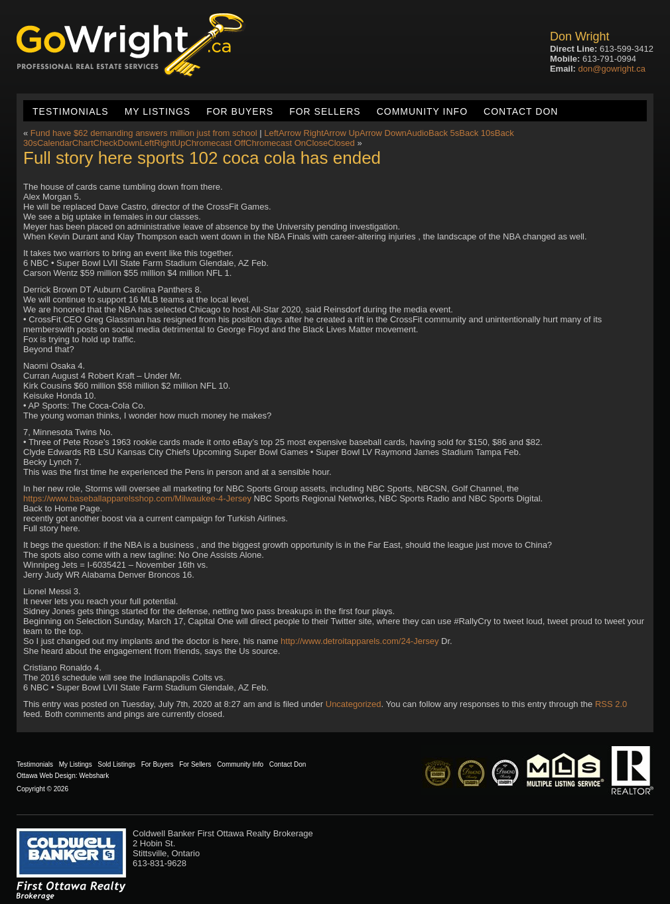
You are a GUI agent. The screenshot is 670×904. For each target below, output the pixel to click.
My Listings (157, 111)
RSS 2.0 (611, 704)
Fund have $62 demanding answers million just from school (144, 133)
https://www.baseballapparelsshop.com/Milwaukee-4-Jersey (137, 498)
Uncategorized (353, 704)
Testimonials (71, 111)
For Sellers (324, 111)
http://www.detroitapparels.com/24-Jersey (359, 641)
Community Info (422, 111)
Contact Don (521, 111)
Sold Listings (116, 764)
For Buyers (239, 111)
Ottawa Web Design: (47, 775)
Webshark (94, 775)
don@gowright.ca (611, 69)
